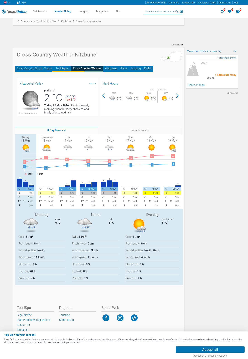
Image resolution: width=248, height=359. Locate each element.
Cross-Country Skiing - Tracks (34, 68)
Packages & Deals (207, 2)
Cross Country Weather (87, 68)
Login (22, 2)
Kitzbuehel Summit (226, 57)
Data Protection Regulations (33, 319)
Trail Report (63, 68)
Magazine (102, 11)
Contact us (23, 324)
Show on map (196, 85)
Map (236, 2)
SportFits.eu (66, 319)
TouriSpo (64, 315)
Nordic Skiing (63, 11)
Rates (124, 68)
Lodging (136, 68)
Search (176, 11)
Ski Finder (174, 2)
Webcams (111, 68)
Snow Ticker (225, 2)
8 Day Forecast (56, 130)
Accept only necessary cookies (210, 355)
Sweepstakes (188, 2)
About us (22, 329)
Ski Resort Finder (158, 2)
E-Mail (148, 68)
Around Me (181, 11)
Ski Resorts (40, 11)
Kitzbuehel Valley (226, 75)
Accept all (210, 349)
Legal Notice (24, 315)
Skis (118, 11)
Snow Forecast (140, 130)
